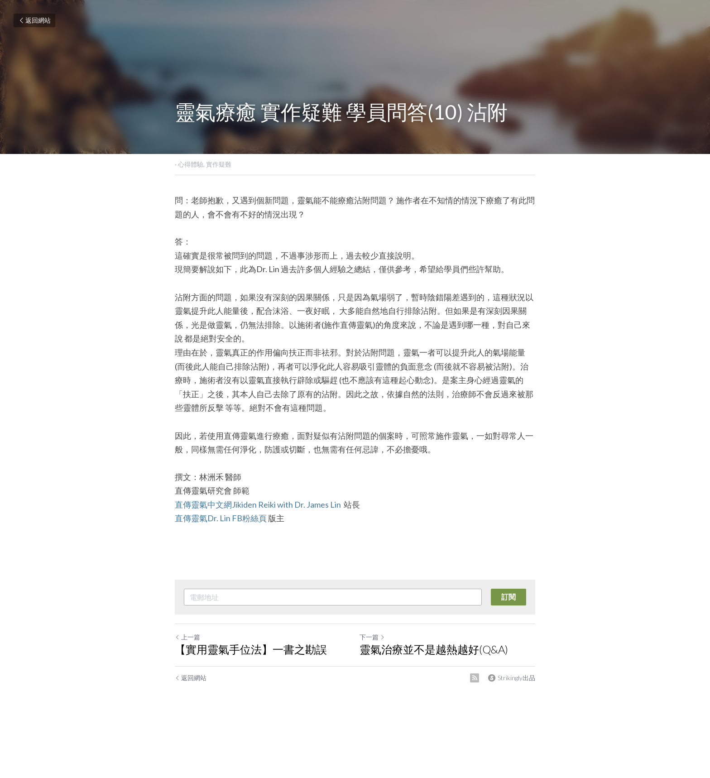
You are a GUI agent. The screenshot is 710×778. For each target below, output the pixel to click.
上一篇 (187, 637)
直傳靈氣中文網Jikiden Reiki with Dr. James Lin (258, 504)
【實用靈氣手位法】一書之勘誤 (251, 649)
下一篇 (372, 637)
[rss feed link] (474, 677)
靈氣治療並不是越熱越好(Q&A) (434, 649)
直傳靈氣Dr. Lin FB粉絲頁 (221, 518)
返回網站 (34, 20)
